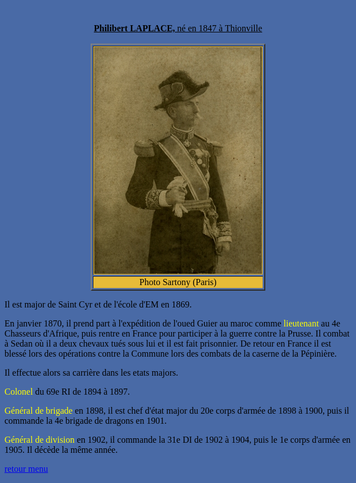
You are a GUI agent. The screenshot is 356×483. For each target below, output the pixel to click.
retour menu (26, 468)
